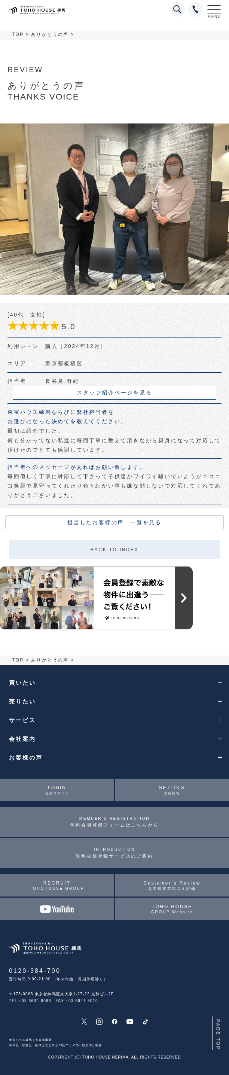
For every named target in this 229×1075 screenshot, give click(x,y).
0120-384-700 (35, 971)
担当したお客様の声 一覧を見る (114, 522)
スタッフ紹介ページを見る (114, 393)
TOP (18, 34)
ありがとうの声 (50, 34)
